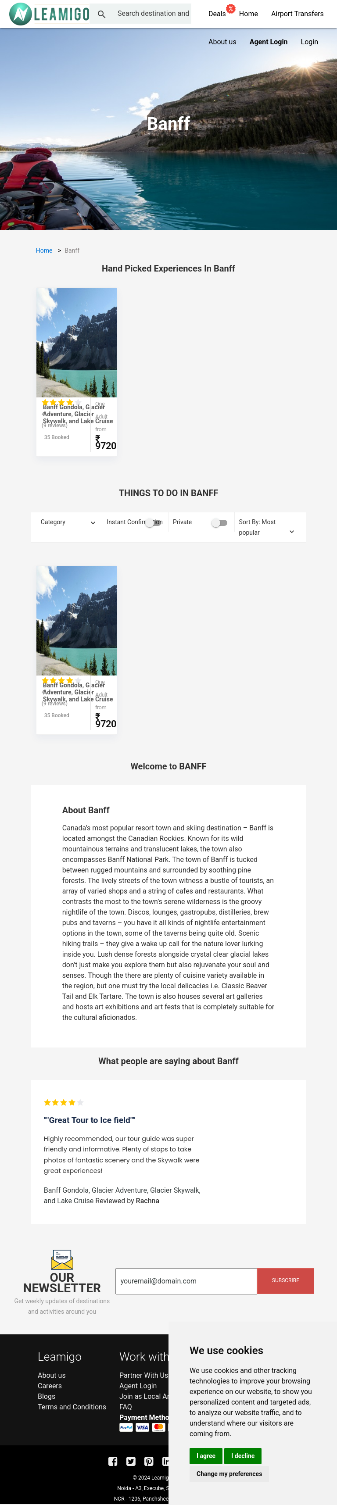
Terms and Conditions (72, 1407)
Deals (220, 12)
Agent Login (138, 1386)
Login (309, 42)
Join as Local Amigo (151, 1396)
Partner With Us (143, 1375)
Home (248, 14)
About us (222, 42)
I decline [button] (243, 1455)
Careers (50, 1386)
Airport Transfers (297, 14)
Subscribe (285, 1280)
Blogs (46, 1396)
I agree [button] (206, 1455)
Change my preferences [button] (229, 1473)
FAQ (125, 1407)
